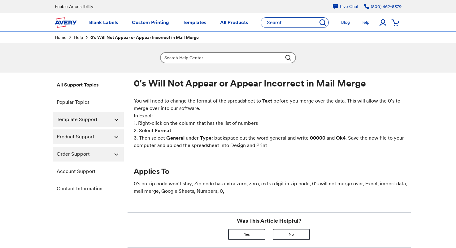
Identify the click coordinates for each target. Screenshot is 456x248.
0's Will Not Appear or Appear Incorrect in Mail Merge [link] (144, 37)
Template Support (90, 119)
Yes (247, 234)
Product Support (90, 136)
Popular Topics (73, 102)
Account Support (76, 171)
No (291, 234)
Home (61, 37)
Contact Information (79, 188)
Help (78, 37)
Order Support (90, 154)
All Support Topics (78, 85)
